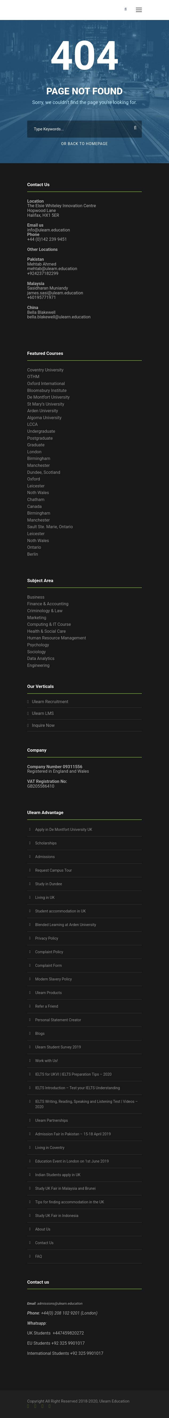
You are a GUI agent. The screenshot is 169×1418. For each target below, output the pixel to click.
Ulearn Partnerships (51, 1120)
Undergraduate (41, 431)
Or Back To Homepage (84, 144)
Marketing (36, 617)
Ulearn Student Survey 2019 (58, 1047)
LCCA (32, 424)
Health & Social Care (46, 631)
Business (36, 597)
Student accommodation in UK (60, 911)
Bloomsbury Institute (47, 390)
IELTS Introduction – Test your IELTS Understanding (77, 1088)
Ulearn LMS (43, 713)
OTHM (33, 376)
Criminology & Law (44, 610)
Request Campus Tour (53, 870)
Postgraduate (40, 438)
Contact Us (44, 1243)
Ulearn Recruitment (50, 701)
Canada (34, 506)
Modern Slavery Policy (53, 979)
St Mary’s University (45, 404)
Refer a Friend (46, 1006)
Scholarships (46, 843)
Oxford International (46, 383)
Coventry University (45, 369)
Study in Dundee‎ (48, 884)
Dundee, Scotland (43, 472)
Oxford (33, 479)
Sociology (36, 651)
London (34, 451)
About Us (42, 1229)
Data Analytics (40, 658)
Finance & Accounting (48, 603)
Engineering (38, 665)
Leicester (36, 485)
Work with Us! (46, 1061)
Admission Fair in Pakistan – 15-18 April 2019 (73, 1134)
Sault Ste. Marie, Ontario (50, 526)
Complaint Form (48, 965)
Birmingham (38, 458)
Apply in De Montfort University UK (63, 829)
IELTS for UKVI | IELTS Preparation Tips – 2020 (73, 1074)
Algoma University (44, 417)
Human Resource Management (56, 637)
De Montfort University (48, 397)
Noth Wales (38, 492)
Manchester (38, 465)
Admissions (45, 857)
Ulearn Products (48, 993)
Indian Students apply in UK (58, 1175)
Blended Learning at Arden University (65, 925)
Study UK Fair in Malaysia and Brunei (65, 1188)
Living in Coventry (50, 1147)
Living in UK (45, 897)
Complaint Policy (49, 952)
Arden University (42, 410)
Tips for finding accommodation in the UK (69, 1202)
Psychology (38, 644)
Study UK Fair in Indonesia (56, 1215)
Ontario (34, 547)
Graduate (36, 444)
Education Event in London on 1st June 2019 (72, 1161)
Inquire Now (43, 725)
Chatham (36, 499)
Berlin (32, 554)
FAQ (38, 1256)
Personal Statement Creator (58, 1020)
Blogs (40, 1033)
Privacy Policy (46, 938)
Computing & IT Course (49, 624)
